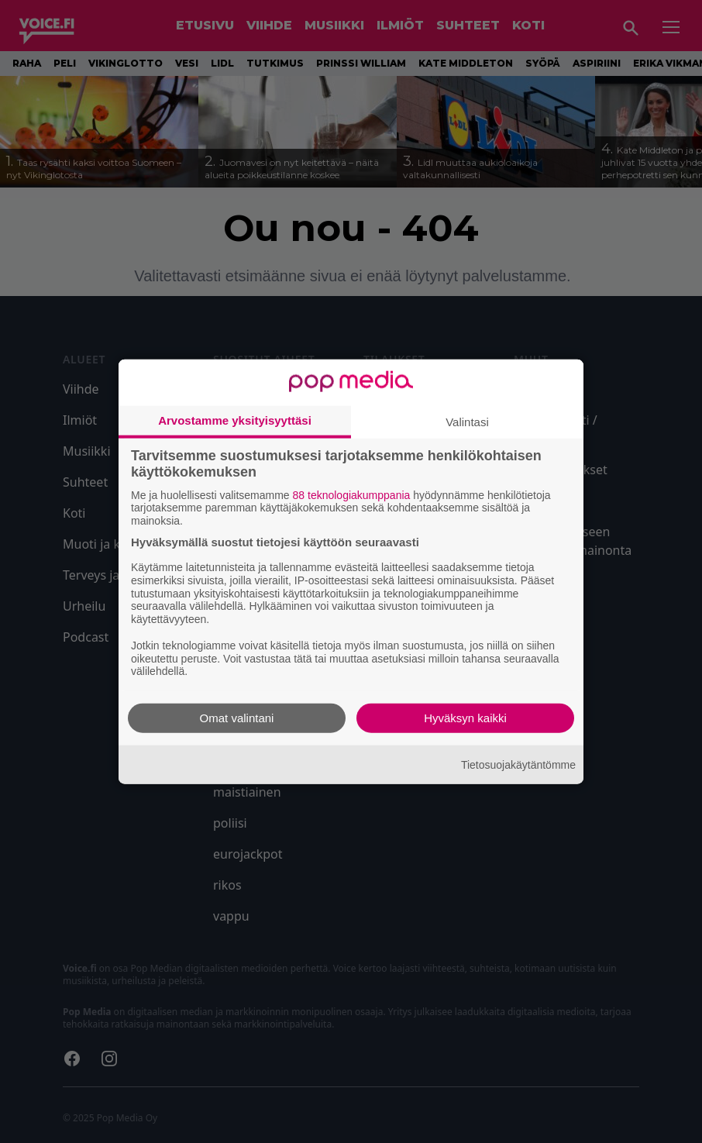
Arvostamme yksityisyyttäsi (234, 419)
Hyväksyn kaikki (465, 718)
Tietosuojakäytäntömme (518, 764)
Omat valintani (237, 718)
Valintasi (467, 421)
